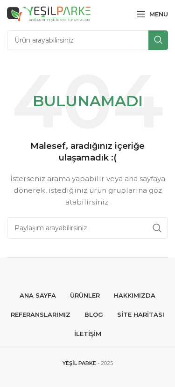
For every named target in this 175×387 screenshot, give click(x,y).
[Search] (87, 40)
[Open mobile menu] (152, 14)
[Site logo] (49, 13)
